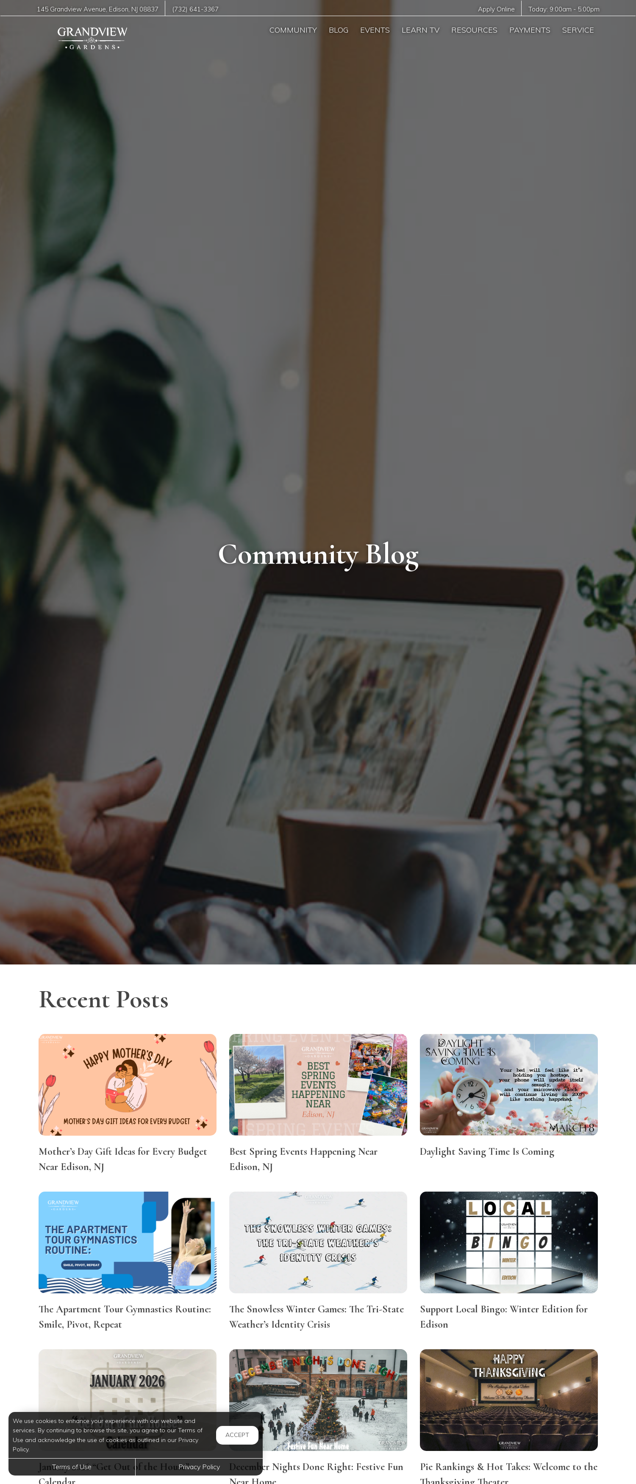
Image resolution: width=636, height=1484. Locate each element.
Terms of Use (72, 1466)
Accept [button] (237, 1435)
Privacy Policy (199, 1466)
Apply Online (495, 9)
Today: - (564, 9)
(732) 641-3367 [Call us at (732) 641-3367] (195, 9)
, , (97, 9)
